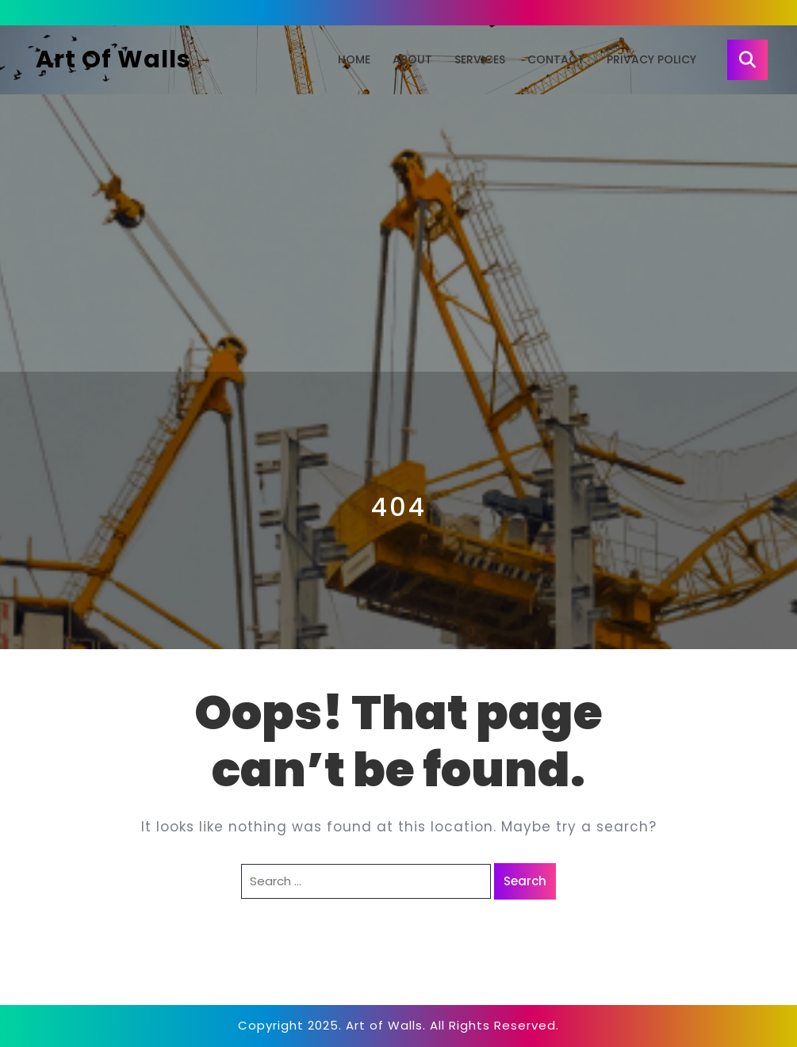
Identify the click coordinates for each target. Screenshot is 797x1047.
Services (479, 59)
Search (525, 881)
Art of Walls (113, 59)
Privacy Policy (651, 59)
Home (354, 59)
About (412, 59)
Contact (555, 59)
